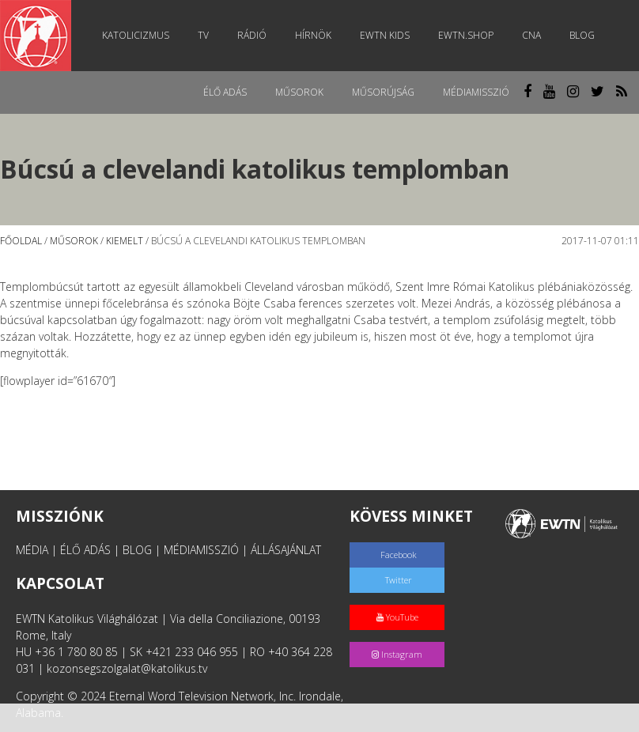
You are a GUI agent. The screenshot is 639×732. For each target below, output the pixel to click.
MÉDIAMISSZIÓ (201, 549)
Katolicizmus (135, 35)
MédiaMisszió (476, 92)
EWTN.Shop (465, 35)
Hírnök (313, 35)
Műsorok (299, 92)
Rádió (252, 35)
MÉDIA (32, 549)
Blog (582, 35)
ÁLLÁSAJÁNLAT (286, 549)
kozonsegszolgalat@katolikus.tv (127, 668)
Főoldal (21, 240)
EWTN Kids (385, 35)
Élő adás (225, 92)
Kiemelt (124, 240)
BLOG (137, 549)
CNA (531, 35)
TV (203, 35)
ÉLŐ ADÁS (85, 549)
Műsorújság (383, 92)
